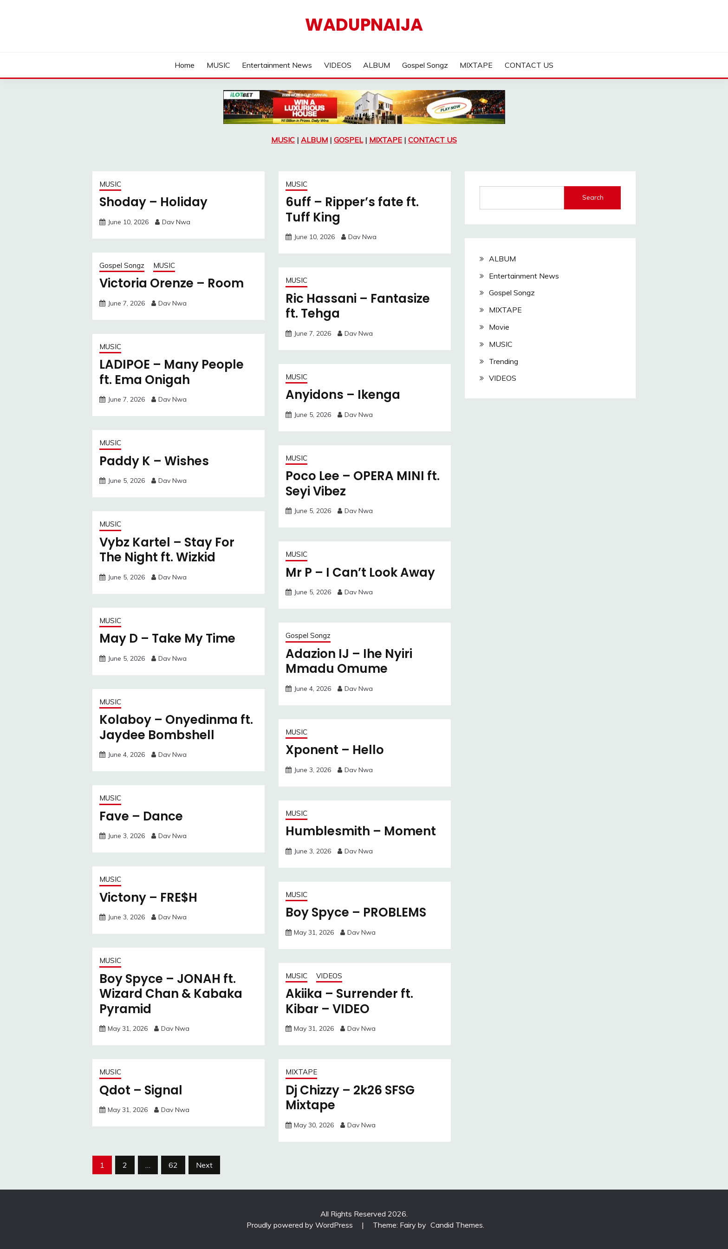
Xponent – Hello (335, 750)
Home (185, 65)
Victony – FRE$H (148, 897)
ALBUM (376, 65)
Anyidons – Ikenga (343, 394)
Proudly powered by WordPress (301, 1224)
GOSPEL (348, 139)
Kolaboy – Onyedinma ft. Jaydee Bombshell (176, 727)
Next (204, 1165)
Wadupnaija (364, 25)
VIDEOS (337, 65)
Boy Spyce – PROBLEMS (356, 912)
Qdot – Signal (140, 1090)
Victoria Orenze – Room (171, 283)
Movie (499, 327)
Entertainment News (277, 65)
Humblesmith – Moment (361, 831)
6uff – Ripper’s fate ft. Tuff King (352, 210)
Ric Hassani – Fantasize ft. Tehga (358, 306)
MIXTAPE (476, 65)
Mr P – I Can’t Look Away (360, 572)
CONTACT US (529, 65)
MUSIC (218, 65)
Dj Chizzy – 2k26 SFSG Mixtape (350, 1098)
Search (593, 197)
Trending (503, 361)
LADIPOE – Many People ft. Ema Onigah (171, 372)
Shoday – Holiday (153, 202)
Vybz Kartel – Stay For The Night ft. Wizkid (166, 550)
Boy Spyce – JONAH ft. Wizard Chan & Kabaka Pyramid (170, 993)
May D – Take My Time (167, 638)
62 (173, 1165)
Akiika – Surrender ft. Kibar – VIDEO (349, 1001)
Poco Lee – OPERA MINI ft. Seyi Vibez (363, 484)
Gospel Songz (425, 65)
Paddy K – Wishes (154, 461)
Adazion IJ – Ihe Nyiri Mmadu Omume (349, 661)
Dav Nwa (176, 222)
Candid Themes (456, 1224)
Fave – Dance (141, 816)
